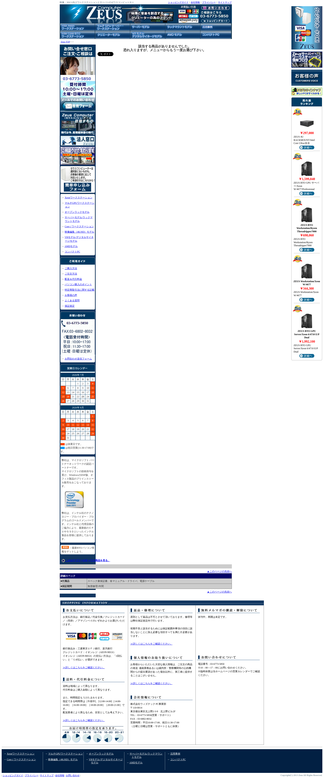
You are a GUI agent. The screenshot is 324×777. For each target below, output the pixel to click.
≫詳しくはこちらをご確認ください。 (84, 667)
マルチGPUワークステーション (65, 753)
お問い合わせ (73, 775)
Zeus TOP (65, 41)
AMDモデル (71, 246)
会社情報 (195, 2)
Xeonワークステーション (78, 197)
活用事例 (175, 753)
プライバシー (209, 2)
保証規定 (70, 305)
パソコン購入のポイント (78, 284)
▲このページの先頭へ (219, 571)
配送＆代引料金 (73, 279)
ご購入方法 (71, 268)
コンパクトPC (72, 251)
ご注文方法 (71, 273)
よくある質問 (72, 300)
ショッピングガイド (178, 2)
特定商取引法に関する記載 (79, 289)
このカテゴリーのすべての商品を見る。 (88, 560)
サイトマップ (225, 2)
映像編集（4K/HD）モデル (79, 231)
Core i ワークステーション (79, 226)
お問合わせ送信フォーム (78, 358)
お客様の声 (71, 295)
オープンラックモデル (77, 212)
